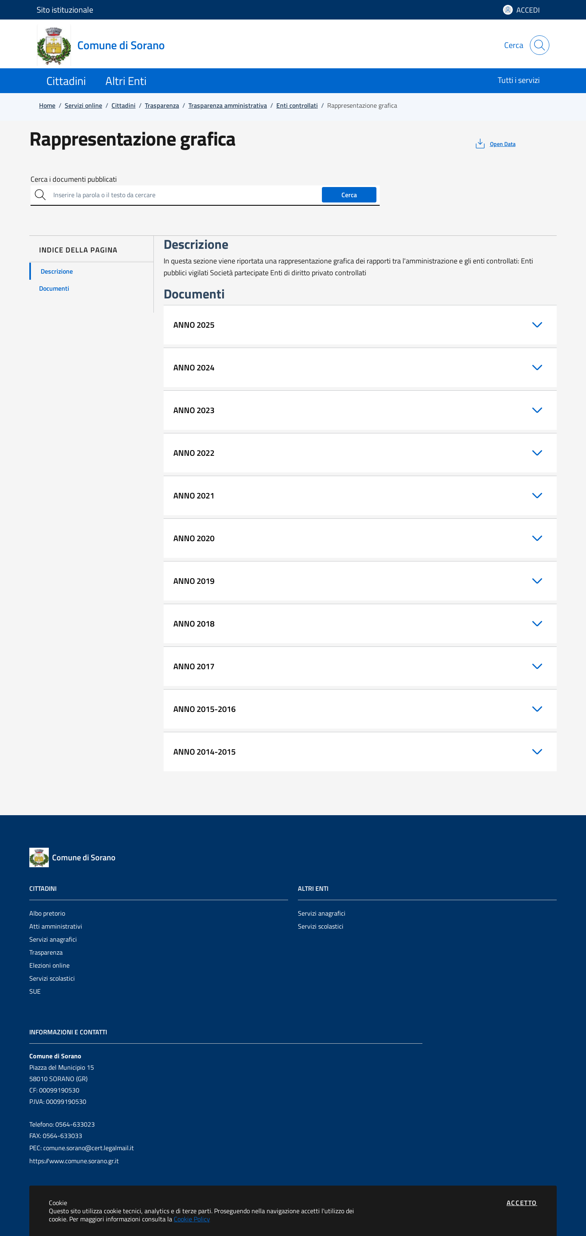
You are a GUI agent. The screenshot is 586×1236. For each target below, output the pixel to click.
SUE (35, 991)
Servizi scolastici (52, 978)
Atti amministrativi (55, 926)
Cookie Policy (192, 1219)
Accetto (522, 1202)
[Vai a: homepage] (106, 45)
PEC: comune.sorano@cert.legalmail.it (81, 1148)
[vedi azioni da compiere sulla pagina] (494, 143)
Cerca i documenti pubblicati (74, 179)
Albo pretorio (47, 913)
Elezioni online (49, 965)
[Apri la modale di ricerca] (539, 45)
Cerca (349, 195)
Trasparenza (46, 952)
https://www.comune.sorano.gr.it (74, 1161)
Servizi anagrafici (53, 939)
